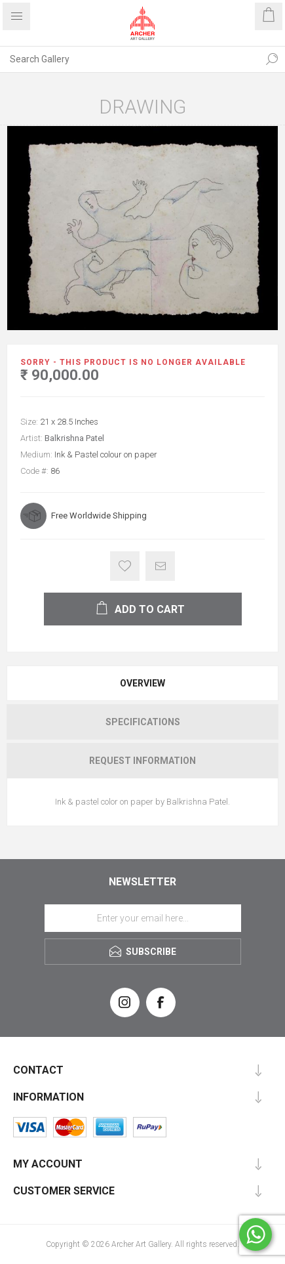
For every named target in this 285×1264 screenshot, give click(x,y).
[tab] (142, 683)
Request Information (142, 760)
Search (272, 59)
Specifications (142, 722)
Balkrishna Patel (74, 438)
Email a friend (160, 566)
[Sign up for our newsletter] (143, 918)
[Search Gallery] (129, 59)
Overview (142, 683)
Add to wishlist (125, 566)
